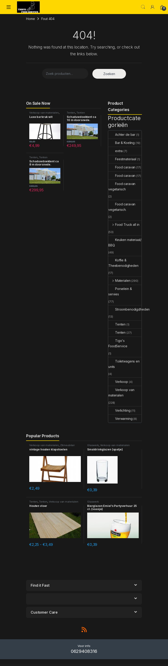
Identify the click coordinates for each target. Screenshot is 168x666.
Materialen (119, 280)
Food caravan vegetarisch (121, 186)
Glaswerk (93, 445)
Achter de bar (121, 134)
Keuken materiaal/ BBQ (124, 242)
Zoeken (109, 74)
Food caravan (121, 167)
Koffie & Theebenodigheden (123, 262)
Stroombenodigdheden (129, 309)
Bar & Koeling (121, 143)
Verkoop (118, 382)
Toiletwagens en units (124, 364)
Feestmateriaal (122, 159)
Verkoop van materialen (44, 112)
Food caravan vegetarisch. (121, 206)
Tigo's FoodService (117, 343)
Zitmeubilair (67, 445)
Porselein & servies (120, 291)
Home (30, 19)
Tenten (71, 112)
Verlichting (119, 410)
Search (143, 7)
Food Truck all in (123, 224)
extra (115, 151)
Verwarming (120, 419)
